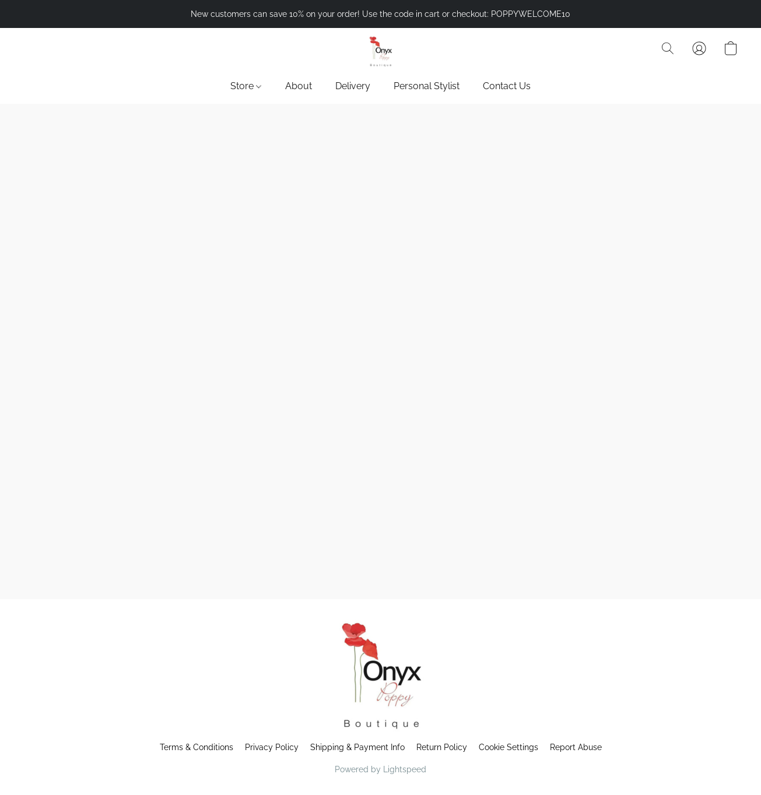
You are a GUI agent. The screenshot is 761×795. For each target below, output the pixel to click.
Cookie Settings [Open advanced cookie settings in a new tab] (508, 747)
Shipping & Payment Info (357, 747)
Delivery (352, 86)
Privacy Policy (272, 747)
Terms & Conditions (196, 747)
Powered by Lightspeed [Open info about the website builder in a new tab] (380, 769)
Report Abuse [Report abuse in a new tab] (576, 747)
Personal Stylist (427, 86)
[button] (380, 54)
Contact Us (507, 86)
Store (245, 86)
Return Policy (441, 747)
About (298, 86)
